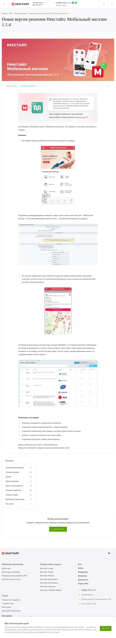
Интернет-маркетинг (13, 490)
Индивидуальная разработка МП (14, 576)
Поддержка (83, 572)
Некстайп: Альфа (46, 568)
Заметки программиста (14, 486)
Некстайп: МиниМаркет (49, 583)
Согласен (106, 628)
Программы (7, 616)
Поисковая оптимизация (11, 611)
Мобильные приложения (15, 499)
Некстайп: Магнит (47, 576)
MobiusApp (80, 117)
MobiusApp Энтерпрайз (11, 572)
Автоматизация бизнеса (15, 468)
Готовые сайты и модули (50, 564)
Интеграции (6, 607)
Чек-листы (10, 504)
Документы (83, 580)
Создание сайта (8, 603)
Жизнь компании (12, 481)
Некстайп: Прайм (46, 572)
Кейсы (81, 568)
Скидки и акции (12, 495)
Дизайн (8, 477)
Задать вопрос (58, 529)
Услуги (5, 596)
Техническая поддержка (11, 600)
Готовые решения (21, 13)
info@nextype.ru (87, 595)
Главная (4, 13)
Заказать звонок (61, 5)
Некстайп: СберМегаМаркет (51, 590)
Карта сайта (83, 583)
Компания (82, 576)
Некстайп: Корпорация (49, 579)
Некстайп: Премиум (47, 586)
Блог (11, 13)
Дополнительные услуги (11, 579)
